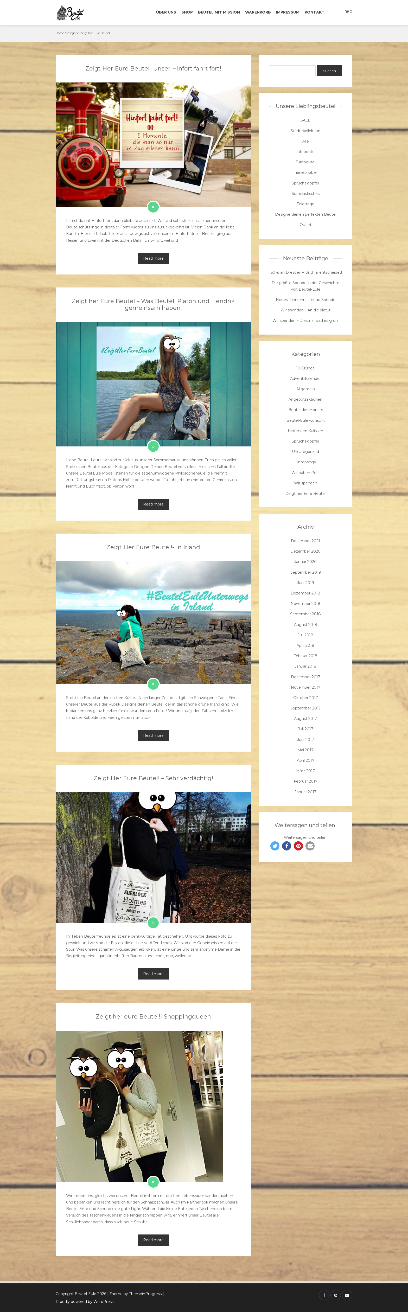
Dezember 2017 (305, 677)
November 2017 (305, 687)
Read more (153, 258)
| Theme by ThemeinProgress (134, 1293)
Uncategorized (305, 451)
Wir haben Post (305, 472)
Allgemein (305, 389)
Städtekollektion (305, 131)
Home (60, 33)
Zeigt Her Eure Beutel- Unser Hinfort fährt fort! (153, 68)
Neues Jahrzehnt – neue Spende (305, 299)
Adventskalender (305, 378)
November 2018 (305, 603)
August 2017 (305, 718)
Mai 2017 (305, 750)
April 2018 (305, 645)
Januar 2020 (305, 561)
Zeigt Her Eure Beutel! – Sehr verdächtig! (153, 778)
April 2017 (305, 760)
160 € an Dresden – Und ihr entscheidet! (305, 272)
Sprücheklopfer (305, 183)
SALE (305, 120)
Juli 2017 (305, 729)
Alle (305, 141)
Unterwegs (305, 462)
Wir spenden (305, 483)
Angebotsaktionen (305, 399)
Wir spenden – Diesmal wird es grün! (305, 320)
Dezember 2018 (305, 593)
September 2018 (305, 614)
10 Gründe (305, 368)
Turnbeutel (305, 162)
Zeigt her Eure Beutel (306, 493)
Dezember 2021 (305, 541)
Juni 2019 (305, 582)
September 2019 (305, 572)
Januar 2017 (305, 792)
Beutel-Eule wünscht (305, 420)
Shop (187, 12)
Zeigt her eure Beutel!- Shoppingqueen (153, 1016)
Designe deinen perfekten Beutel (305, 214)
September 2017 (305, 708)
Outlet (305, 224)
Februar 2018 (305, 656)
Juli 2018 (305, 635)
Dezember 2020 (305, 551)
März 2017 (305, 771)
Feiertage (305, 204)
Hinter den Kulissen (305, 430)
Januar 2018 (305, 666)
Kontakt (314, 12)
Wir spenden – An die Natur (305, 310)
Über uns (166, 12)
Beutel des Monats (305, 409)
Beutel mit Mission (219, 12)
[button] (274, 845)
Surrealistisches (306, 193)
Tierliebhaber (305, 172)
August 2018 (305, 624)
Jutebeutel (305, 151)
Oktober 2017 (305, 697)
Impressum (287, 12)
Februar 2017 (305, 781)
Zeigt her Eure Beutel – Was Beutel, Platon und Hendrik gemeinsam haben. (153, 304)
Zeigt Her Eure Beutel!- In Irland (153, 547)
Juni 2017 (305, 739)
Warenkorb (258, 12)
